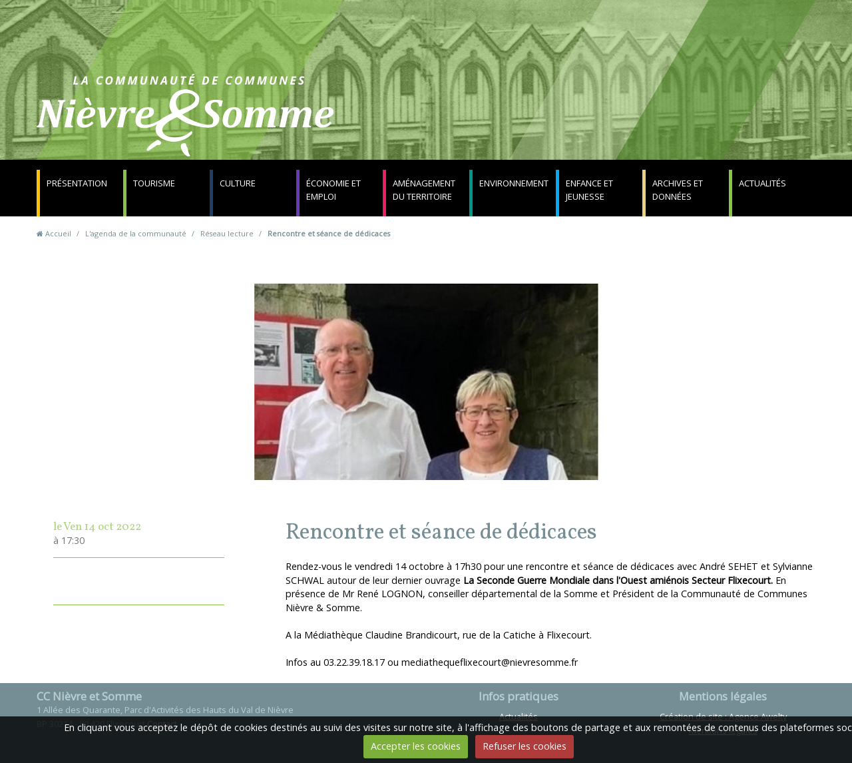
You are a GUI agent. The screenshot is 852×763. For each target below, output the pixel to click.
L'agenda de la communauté (135, 233)
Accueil (58, 233)
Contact (587, 123)
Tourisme (154, 183)
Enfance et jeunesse (589, 189)
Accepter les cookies (416, 746)
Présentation (77, 183)
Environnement (513, 183)
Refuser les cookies (524, 746)
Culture (238, 183)
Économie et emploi (333, 189)
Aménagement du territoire (424, 189)
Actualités (762, 183)
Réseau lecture (227, 233)
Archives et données (677, 189)
